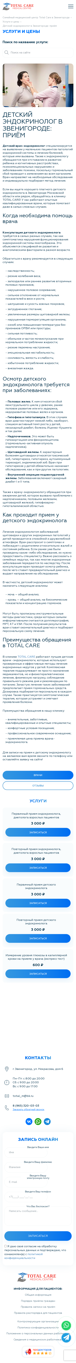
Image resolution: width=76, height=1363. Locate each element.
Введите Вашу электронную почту (38, 1176)
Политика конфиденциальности (38, 1327)
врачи (38, 775)
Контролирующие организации (38, 1321)
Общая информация (38, 1295)
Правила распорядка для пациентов (38, 1313)
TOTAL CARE (26, 657)
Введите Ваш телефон (38, 1191)
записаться (38, 832)
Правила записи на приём (38, 1307)
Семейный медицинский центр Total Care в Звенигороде (36, 17)
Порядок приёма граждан (38, 1301)
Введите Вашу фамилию (38, 1162)
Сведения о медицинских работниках (38, 1339)
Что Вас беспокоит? (38, 1206)
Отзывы (38, 785)
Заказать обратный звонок (28, 1109)
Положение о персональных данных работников (38, 1333)
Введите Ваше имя (38, 1147)
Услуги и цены (11, 22)
